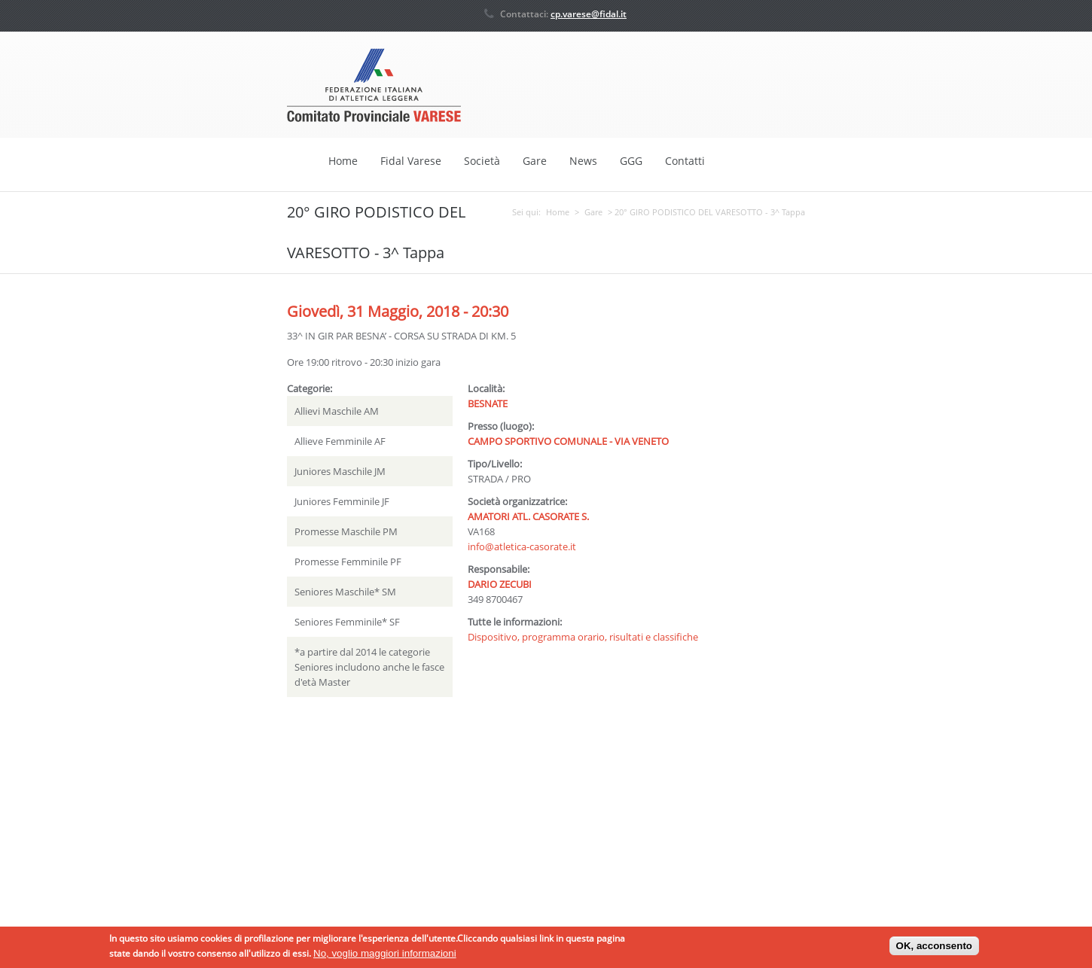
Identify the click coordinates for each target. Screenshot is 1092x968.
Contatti (685, 161)
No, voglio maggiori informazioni (384, 956)
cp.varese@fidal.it (589, 14)
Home (343, 161)
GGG (631, 161)
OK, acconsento (934, 948)
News (583, 161)
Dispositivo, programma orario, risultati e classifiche (583, 636)
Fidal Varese (410, 161)
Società (482, 161)
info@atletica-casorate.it (522, 545)
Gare (535, 161)
